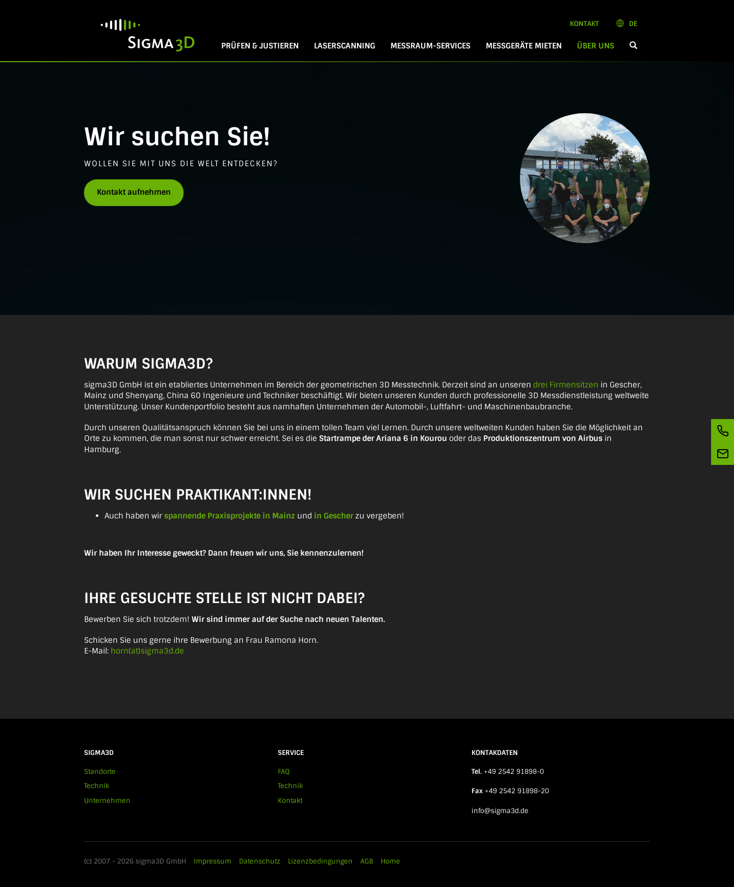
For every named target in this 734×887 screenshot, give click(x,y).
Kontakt (584, 23)
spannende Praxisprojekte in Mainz (229, 516)
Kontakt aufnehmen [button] (134, 192)
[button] (633, 46)
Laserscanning (344, 46)
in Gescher (333, 516)
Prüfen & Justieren (260, 46)
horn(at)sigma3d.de (147, 651)
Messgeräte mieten (524, 46)
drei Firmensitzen (565, 385)
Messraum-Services (430, 46)
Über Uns (599, 46)
